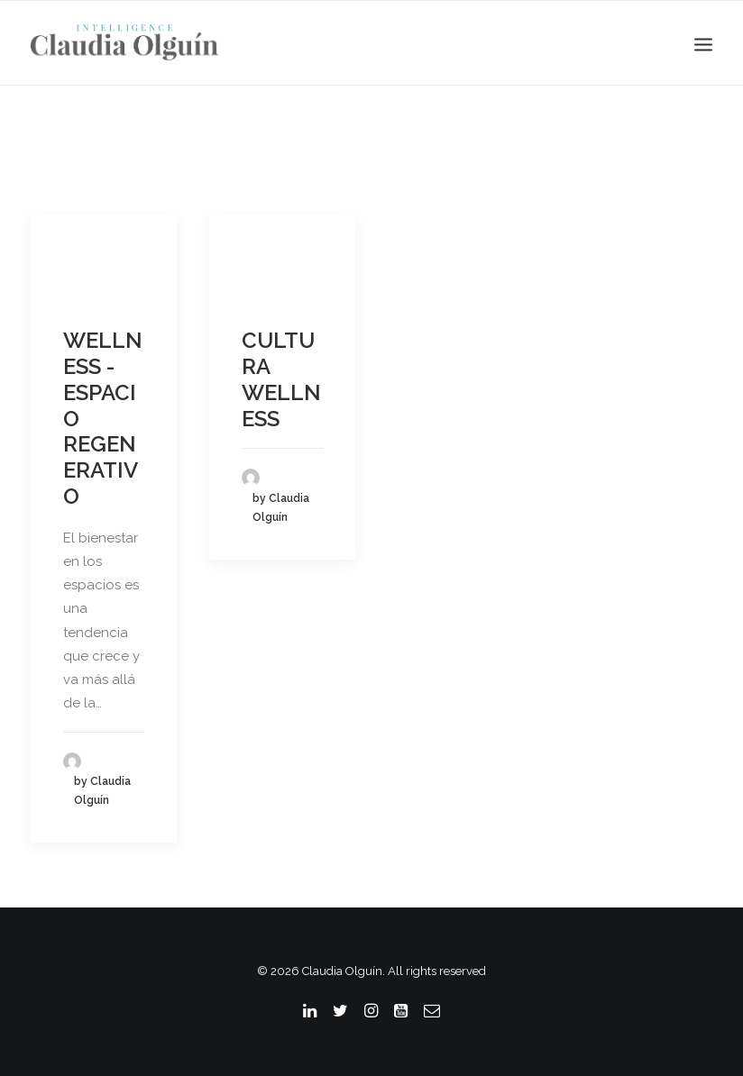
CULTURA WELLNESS (281, 379)
